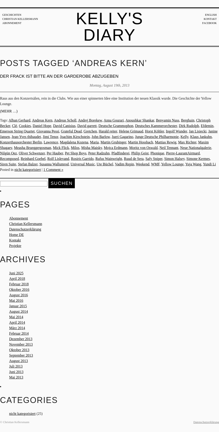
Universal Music (82, 164)
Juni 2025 (16, 273)
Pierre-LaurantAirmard (183, 153)
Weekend (142, 164)
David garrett (87, 126)
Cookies (25, 126)
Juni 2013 (16, 372)
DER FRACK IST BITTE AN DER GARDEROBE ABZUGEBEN (59, 76)
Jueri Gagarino (122, 137)
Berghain (187, 120)
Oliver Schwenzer (32, 153)
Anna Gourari (114, 120)
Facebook (209, 23)
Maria (94, 142)
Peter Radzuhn (99, 153)
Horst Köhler (154, 131)
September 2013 (21, 355)
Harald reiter (108, 131)
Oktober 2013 (19, 350)
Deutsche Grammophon (116, 126)
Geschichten (11, 14)
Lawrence (51, 142)
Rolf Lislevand (58, 159)
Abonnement (11, 23)
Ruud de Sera (133, 159)
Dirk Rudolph (189, 126)
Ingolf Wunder (176, 131)
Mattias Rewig (165, 142)
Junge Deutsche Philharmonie (157, 137)
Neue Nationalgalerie (195, 148)
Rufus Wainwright (108, 159)
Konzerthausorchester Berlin (21, 142)
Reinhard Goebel (33, 159)
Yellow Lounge (172, 164)
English (211, 14)
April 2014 (17, 322)
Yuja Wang (193, 164)
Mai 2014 (16, 317)
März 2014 (17, 328)
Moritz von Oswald (143, 148)
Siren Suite (8, 164)
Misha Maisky (91, 148)
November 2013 (21, 344)
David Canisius (64, 126)
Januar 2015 (18, 306)
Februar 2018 (19, 284)
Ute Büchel (104, 164)
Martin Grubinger (113, 142)
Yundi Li (209, 164)
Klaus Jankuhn (201, 137)
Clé (14, 126)
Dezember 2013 (20, 339)
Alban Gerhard (20, 120)
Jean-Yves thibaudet (26, 137)
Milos (75, 148)
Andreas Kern (42, 120)
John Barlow (100, 137)
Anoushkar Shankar (139, 120)
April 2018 (17, 279)
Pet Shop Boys (75, 153)
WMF (155, 164)
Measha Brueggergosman (32, 148)
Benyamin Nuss (167, 120)
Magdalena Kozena (74, 142)
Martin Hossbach (140, 142)
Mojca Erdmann (116, 148)
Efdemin (207, 126)
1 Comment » (53, 170)
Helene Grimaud (131, 131)
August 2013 (18, 361)
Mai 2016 (16, 300)
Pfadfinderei (120, 153)
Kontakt (210, 19)
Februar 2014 (19, 333)
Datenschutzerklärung (25, 229)
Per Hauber (55, 153)
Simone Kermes (198, 159)
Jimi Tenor (50, 137)
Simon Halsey (174, 159)
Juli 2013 (16, 366)
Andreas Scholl (65, 120)
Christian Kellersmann (20, 19)
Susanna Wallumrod (54, 164)
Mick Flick (61, 148)
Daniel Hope (42, 126)
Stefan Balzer (28, 164)
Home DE (16, 235)
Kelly (184, 137)
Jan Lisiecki (197, 131)
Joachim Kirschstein (75, 137)
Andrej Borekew (90, 120)
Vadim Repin (124, 164)
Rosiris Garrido (82, 159)
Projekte (15, 246)
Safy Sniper (153, 159)
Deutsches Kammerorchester (156, 126)
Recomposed (9, 159)
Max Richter (187, 142)
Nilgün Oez (8, 153)
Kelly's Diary (109, 26)
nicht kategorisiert (27, 170)
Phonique (157, 153)
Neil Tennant (168, 148)
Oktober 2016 (19, 290)
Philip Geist (140, 153)
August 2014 (18, 311)
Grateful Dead (71, 131)
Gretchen (90, 131)
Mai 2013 (16, 377)
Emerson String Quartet (17, 131)
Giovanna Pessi (47, 131)
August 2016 (18, 295)
